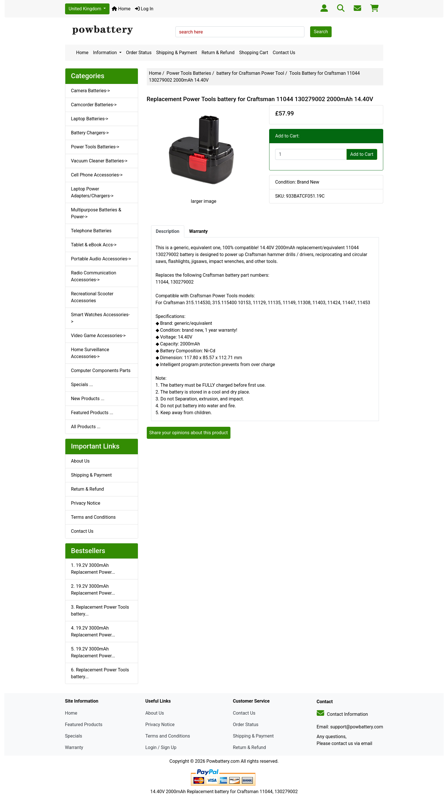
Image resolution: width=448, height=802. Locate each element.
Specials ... (82, 384)
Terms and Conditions (93, 517)
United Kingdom (86, 8)
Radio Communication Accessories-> (93, 276)
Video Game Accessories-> (98, 335)
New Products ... (88, 398)
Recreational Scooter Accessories (92, 297)
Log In (144, 8)
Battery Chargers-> (90, 132)
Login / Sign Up (161, 747)
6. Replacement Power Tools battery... (100, 673)
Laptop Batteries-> (89, 118)
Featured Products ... (92, 412)
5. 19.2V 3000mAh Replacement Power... (93, 652)
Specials (73, 736)
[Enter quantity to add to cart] (311, 154)
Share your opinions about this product (188, 432)
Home (121, 8)
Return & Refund (217, 52)
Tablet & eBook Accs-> (94, 244)
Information (105, 52)
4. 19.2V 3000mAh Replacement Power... (93, 631)
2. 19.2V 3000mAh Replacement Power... (93, 589)
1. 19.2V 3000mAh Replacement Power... (93, 569)
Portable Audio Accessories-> (101, 259)
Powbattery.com (223, 761)
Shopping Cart (253, 52)
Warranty (74, 747)
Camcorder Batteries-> (94, 104)
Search (321, 31)
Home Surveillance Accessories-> (90, 353)
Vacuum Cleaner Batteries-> (99, 161)
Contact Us (284, 52)
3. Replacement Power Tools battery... (100, 610)
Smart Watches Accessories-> (100, 318)
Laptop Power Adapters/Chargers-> (92, 192)
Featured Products (84, 724)
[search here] (239, 31)
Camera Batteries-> (90, 90)
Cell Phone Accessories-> (97, 175)
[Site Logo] (118, 30)
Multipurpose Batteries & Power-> (96, 213)
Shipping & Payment (176, 52)
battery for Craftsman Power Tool (250, 73)
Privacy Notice (85, 503)
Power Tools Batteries (189, 73)
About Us (80, 461)
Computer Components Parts (101, 370)
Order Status (139, 52)
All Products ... (86, 426)
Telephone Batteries (91, 230)
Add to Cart (361, 154)
